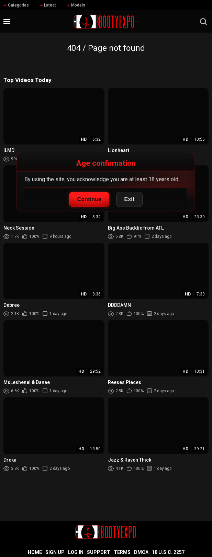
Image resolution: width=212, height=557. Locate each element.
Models (76, 5)
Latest (48, 5)
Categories (16, 5)
